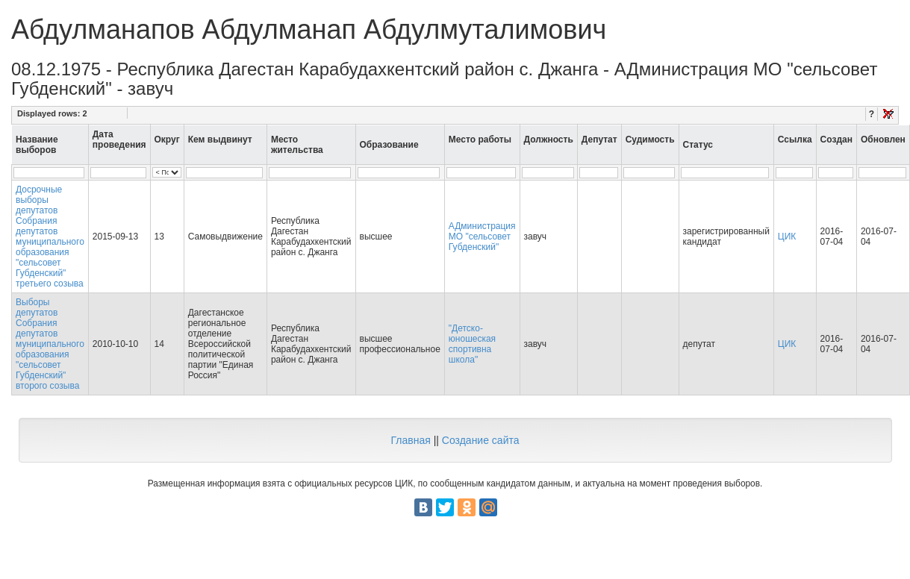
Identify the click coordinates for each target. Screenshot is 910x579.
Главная (410, 440)
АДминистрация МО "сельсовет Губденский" (482, 236)
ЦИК (787, 236)
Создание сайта (481, 440)
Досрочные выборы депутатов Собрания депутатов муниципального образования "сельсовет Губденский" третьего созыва (50, 236)
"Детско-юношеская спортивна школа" (472, 344)
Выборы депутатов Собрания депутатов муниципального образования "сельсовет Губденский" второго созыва (50, 344)
